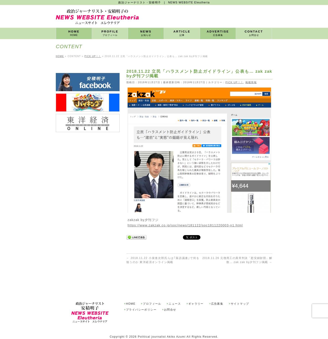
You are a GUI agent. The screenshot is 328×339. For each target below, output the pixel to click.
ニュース (175, 293)
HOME (131, 293)
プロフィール (152, 293)
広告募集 (217, 293)
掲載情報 (251, 82)
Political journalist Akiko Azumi (162, 326)
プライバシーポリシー (141, 299)
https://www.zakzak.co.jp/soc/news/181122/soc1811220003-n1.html (185, 225)
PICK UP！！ (234, 82)
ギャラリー (196, 293)
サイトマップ (240, 293)
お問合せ (170, 299)
